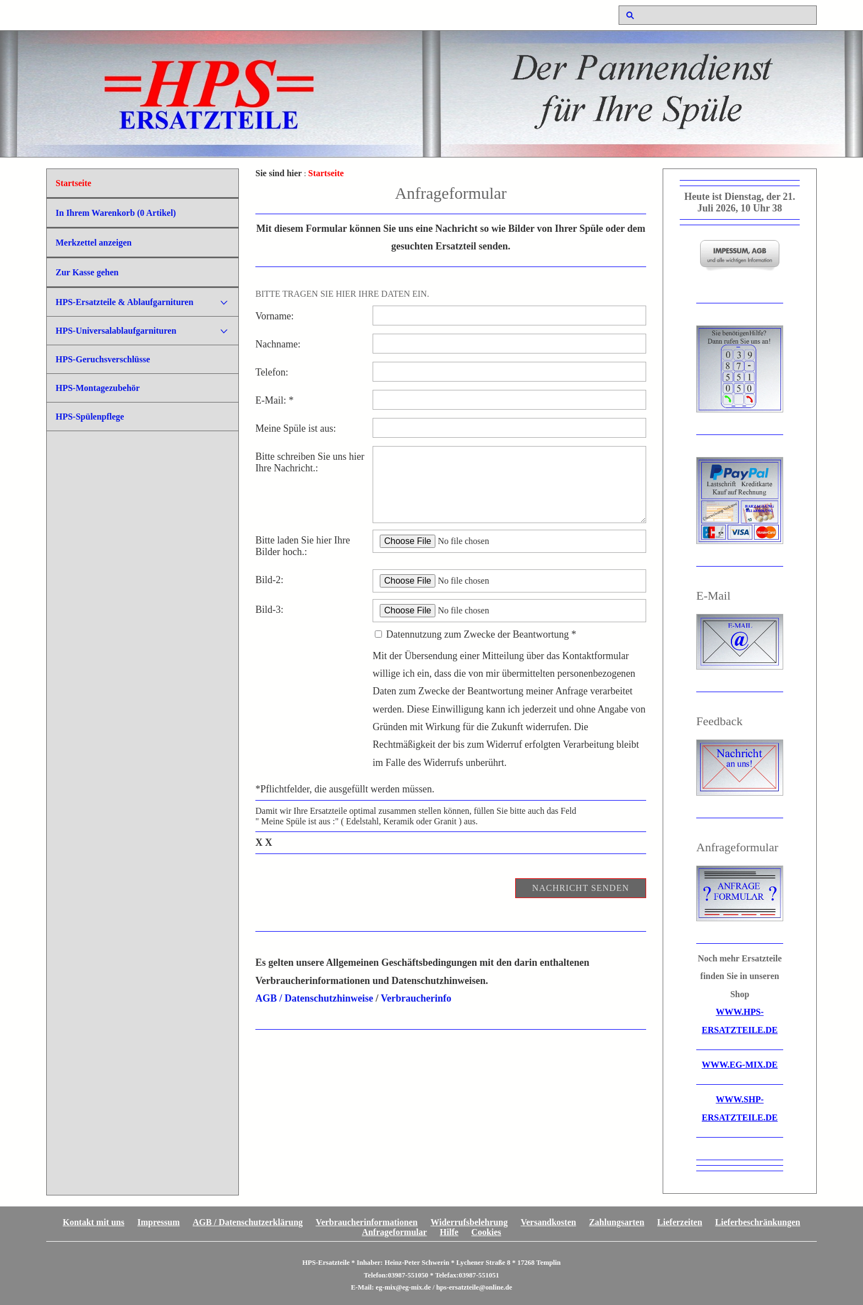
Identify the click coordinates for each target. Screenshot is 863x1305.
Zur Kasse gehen (87, 272)
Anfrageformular (394, 1232)
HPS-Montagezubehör (98, 388)
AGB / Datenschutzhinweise (314, 998)
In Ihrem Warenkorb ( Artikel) (116, 213)
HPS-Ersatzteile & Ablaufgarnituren (124, 302)
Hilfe (449, 1232)
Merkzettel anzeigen (94, 242)
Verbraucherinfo (416, 998)
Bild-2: (269, 579)
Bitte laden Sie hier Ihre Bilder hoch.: (302, 546)
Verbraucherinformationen (367, 1222)
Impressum (159, 1222)
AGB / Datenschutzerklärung (248, 1222)
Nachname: (278, 344)
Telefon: (271, 372)
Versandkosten (548, 1222)
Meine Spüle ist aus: (295, 428)
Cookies (486, 1232)
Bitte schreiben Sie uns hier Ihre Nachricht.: (309, 462)
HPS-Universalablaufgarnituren (116, 330)
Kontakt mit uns (93, 1222)
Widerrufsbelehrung (468, 1222)
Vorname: (274, 316)
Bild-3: (269, 609)
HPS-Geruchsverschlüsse (103, 359)
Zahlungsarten (616, 1222)
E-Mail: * (274, 400)
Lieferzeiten (679, 1222)
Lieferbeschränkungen (757, 1222)
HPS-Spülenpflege (90, 416)
